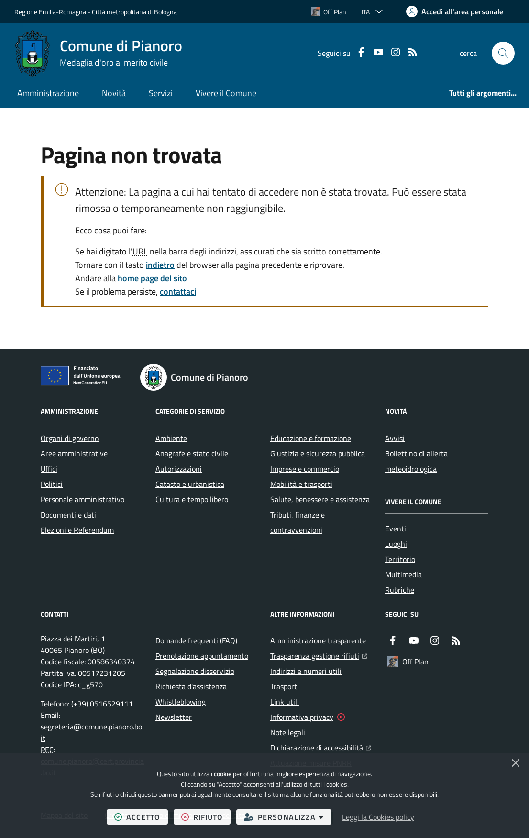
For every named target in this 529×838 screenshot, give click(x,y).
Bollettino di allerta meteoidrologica (416, 461)
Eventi (395, 528)
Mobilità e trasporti (301, 484)
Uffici (49, 468)
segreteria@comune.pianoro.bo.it (92, 732)
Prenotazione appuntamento (201, 656)
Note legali (287, 732)
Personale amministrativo (82, 499)
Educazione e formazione (310, 438)
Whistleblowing (180, 701)
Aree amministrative (74, 453)
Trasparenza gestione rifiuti (318, 655)
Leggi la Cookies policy (378, 817)
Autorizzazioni (178, 468)
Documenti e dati (68, 514)
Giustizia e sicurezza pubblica (317, 453)
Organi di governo (70, 438)
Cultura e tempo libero (191, 499)
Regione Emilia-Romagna (50, 12)
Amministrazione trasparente (318, 640)
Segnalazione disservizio (194, 671)
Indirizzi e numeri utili (306, 671)
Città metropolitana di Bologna (134, 12)
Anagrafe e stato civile (191, 453)
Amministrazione (48, 93)
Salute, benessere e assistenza (320, 499)
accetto (141, 817)
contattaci (178, 291)
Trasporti (284, 686)
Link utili (284, 701)
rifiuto (206, 817)
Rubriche (399, 589)
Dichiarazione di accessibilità (320, 746)
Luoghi (396, 544)
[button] (503, 53)
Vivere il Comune (226, 93)
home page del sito (152, 278)
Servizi (161, 93)
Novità (114, 93)
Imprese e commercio (304, 468)
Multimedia (403, 574)
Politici (52, 484)
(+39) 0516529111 (102, 703)
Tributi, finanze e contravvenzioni (297, 522)
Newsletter (173, 717)
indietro (160, 264)
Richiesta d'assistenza (191, 686)
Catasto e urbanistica (189, 484)
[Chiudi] (515, 763)
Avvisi (395, 438)
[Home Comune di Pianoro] (98, 53)
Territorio (400, 559)
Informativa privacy (301, 717)
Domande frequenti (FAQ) (196, 640)
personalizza (287, 817)
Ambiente (171, 438)
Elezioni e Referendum (77, 530)
